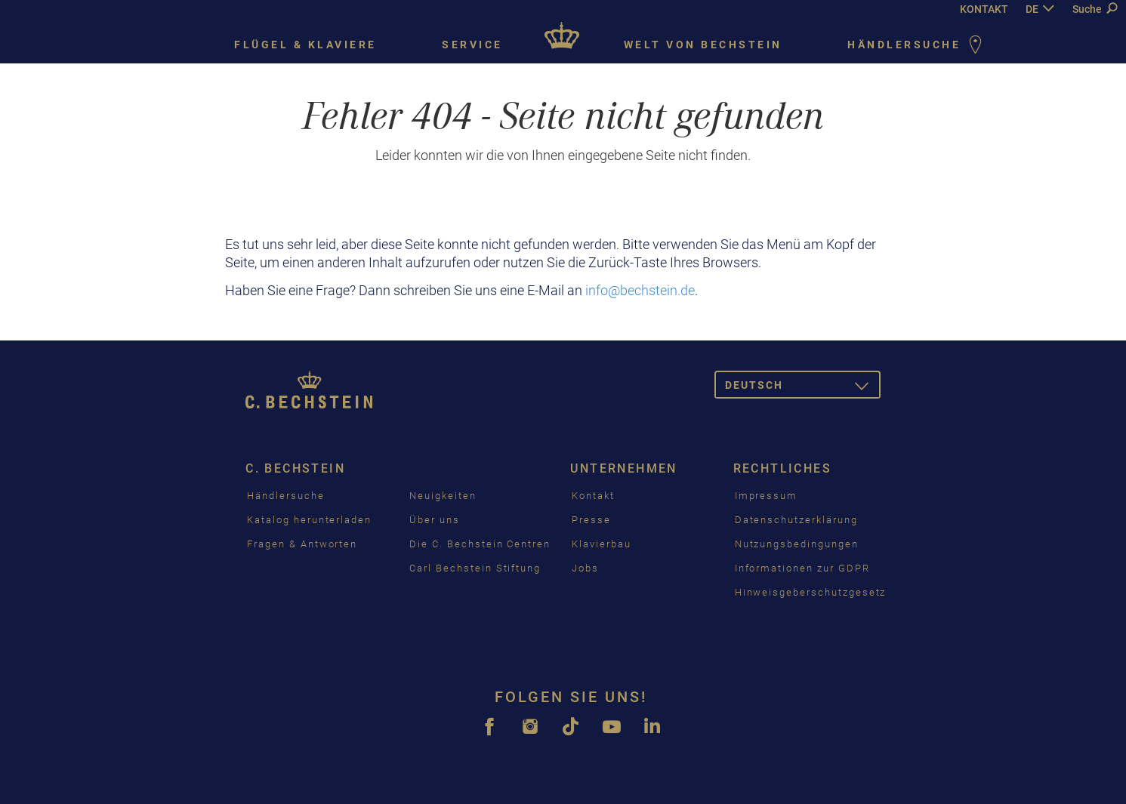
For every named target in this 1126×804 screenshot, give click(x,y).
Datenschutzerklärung (796, 519)
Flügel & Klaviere (305, 45)
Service (472, 45)
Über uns (434, 519)
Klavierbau (601, 544)
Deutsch (803, 387)
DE (1032, 9)
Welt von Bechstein (703, 45)
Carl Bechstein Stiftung (475, 568)
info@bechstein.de (640, 290)
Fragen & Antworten (302, 544)
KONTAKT (984, 9)
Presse (591, 519)
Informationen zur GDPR (802, 568)
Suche (1094, 9)
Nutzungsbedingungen (797, 544)
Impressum (766, 495)
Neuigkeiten (442, 495)
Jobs (585, 568)
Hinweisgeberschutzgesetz (811, 592)
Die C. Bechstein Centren (480, 544)
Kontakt (593, 495)
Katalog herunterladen (309, 519)
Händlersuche (917, 45)
